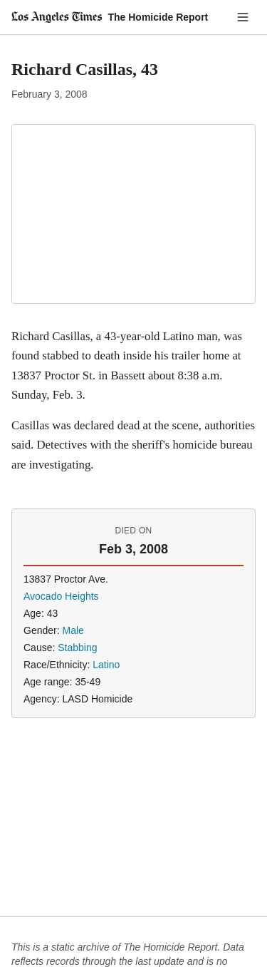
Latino (106, 664)
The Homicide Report (158, 17)
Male (72, 630)
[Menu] (243, 17)
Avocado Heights (61, 596)
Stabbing (77, 647)
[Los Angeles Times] (56, 17)
